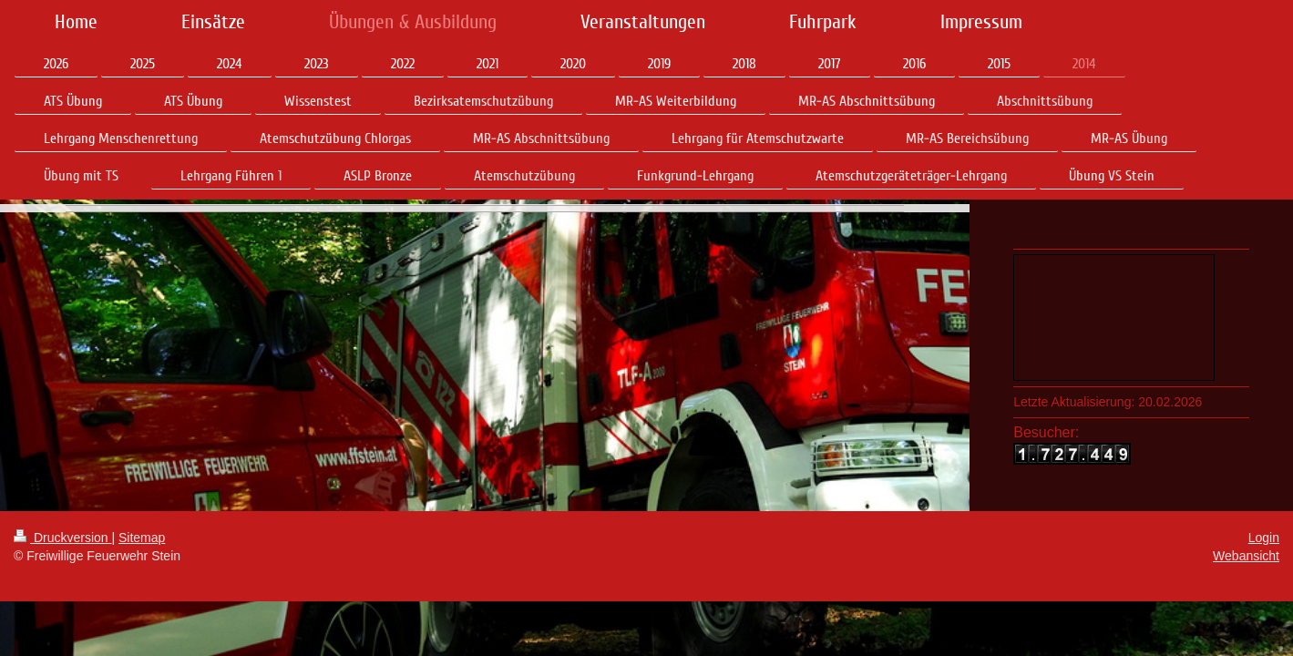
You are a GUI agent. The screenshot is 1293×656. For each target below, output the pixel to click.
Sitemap (141, 557)
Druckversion (62, 557)
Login (1263, 557)
